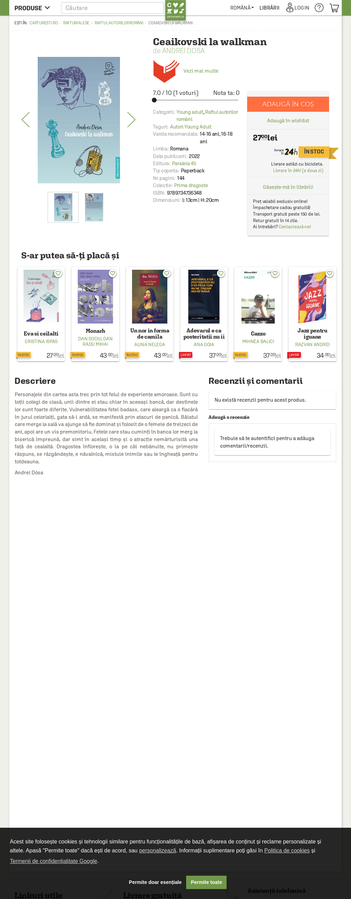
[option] (78, 120)
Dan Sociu (89, 338)
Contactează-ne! (295, 226)
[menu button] (34, 7)
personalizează (157, 850)
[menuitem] (266, 7)
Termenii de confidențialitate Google (53, 861)
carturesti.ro (43, 23)
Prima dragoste (191, 185)
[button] (123, 7)
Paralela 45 (184, 163)
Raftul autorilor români (119, 23)
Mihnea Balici (258, 341)
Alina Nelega (149, 344)
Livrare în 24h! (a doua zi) (298, 170)
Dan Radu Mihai (97, 341)
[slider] (196, 100)
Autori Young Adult (190, 127)
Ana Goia (204, 344)
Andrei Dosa (183, 50)
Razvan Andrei (312, 344)
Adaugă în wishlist (288, 120)
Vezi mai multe (185, 71)
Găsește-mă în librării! (288, 187)
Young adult (190, 112)
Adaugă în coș (288, 104)
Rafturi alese (76, 23)
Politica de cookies (287, 850)
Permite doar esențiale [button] (155, 882)
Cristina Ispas (41, 341)
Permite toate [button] (206, 882)
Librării (293, 8)
